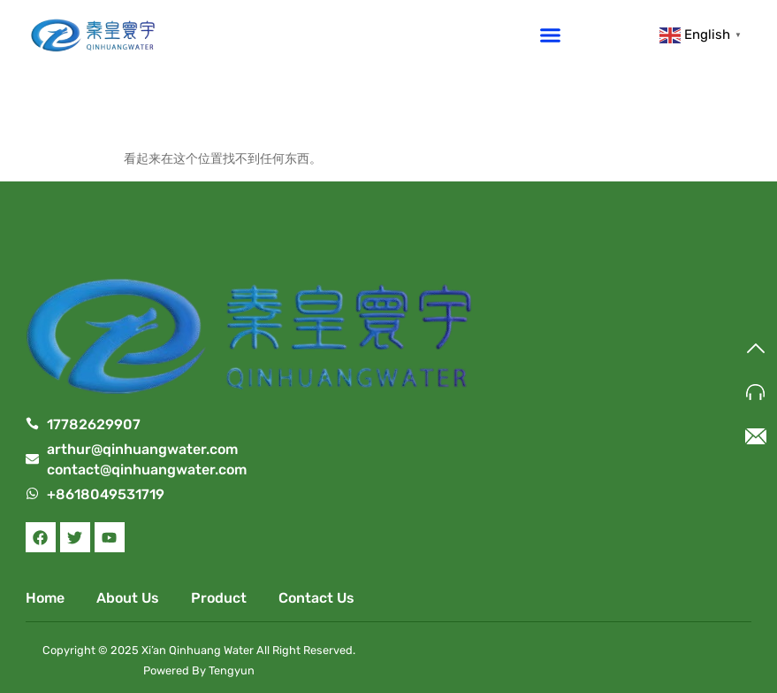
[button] (551, 34)
